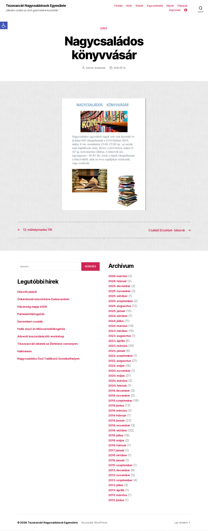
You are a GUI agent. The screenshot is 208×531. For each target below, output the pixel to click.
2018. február (118, 445)
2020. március (118, 381)
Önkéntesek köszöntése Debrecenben (44, 299)
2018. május (117, 440)
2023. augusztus (120, 336)
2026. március (118, 276)
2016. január (117, 460)
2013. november (120, 475)
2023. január (117, 351)
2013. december (120, 470)
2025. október (118, 296)
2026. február (118, 281)
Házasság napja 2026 (32, 307)
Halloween (25, 351)
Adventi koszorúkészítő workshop (42, 336)
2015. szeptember (121, 465)
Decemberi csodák (31, 322)
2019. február (118, 415)
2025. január (117, 311)
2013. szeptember (121, 480)
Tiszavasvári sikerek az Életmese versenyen (49, 344)
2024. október (118, 316)
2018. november (120, 425)
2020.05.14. (120, 68)
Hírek (129, 5)
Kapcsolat (175, 10)
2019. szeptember (121, 401)
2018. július (116, 435)
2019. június (117, 406)
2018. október (118, 430)
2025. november (120, 291)
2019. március (118, 411)
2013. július (116, 485)
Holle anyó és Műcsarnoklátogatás (42, 329)
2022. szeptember (121, 356)
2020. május (117, 376)
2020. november (120, 371)
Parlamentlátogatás (31, 314)
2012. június (117, 500)
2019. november (120, 396)
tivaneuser (99, 68)
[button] (4, 25)
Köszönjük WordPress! (97, 522)
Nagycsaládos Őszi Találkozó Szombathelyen (50, 359)
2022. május (117, 366)
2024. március (118, 326)
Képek (170, 5)
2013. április (117, 490)
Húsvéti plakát (27, 292)
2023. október (118, 331)
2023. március (118, 346)
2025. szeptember (121, 301)
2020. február (118, 386)
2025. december (120, 286)
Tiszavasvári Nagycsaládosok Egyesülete (38, 6)
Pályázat (182, 5)
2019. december (120, 391)
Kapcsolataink (155, 5)
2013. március (118, 495)
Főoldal (118, 5)
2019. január (117, 421)
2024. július (116, 321)
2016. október (118, 455)
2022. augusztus (120, 361)
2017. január (117, 450)
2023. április (117, 341)
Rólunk (139, 5)
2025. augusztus (120, 306)
